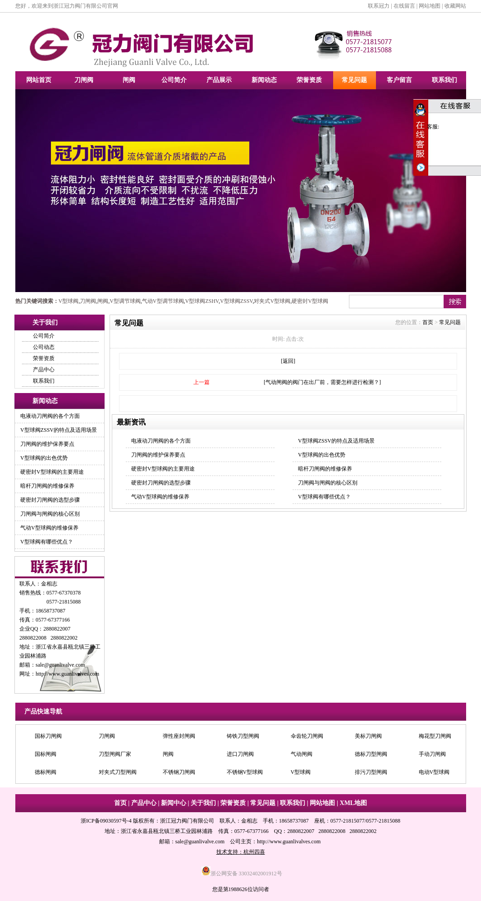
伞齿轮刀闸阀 (307, 736)
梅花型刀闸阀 (435, 736)
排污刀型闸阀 (371, 772)
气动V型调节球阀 (163, 301)
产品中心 (44, 369)
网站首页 (38, 80)
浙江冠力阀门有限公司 (187, 821)
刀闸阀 (83, 80)
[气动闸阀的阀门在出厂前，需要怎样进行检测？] (322, 382)
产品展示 (219, 80)
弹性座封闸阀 (179, 736)
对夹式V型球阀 (272, 301)
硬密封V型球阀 (310, 301)
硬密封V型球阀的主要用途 (52, 472)
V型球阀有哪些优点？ (46, 542)
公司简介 (174, 80)
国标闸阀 (45, 754)
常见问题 (354, 80)
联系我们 (444, 80)
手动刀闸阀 (432, 754)
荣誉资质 (309, 80)
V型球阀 (69, 301)
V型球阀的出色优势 (44, 458)
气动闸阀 (301, 754)
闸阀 (129, 80)
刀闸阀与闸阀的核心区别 (50, 514)
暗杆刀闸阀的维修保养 (47, 486)
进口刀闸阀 (240, 754)
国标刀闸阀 (48, 736)
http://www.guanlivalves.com (67, 674)
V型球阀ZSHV (202, 301)
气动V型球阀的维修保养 (49, 528)
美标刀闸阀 (368, 736)
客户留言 (399, 80)
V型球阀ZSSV (236, 301)
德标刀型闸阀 (371, 754)
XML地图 (353, 803)
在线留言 (404, 6)
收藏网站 (455, 6)
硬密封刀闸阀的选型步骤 (50, 500)
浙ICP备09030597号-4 (106, 821)
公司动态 (44, 347)
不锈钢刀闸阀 (179, 772)
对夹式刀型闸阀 (118, 772)
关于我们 (203, 803)
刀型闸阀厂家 (115, 754)
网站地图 (429, 6)
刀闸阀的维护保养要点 (47, 444)
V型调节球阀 (125, 301)
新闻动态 (264, 80)
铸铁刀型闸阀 (243, 736)
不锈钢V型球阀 (245, 772)
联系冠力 (378, 6)
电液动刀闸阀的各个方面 (50, 416)
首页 (427, 322)
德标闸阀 (45, 772)
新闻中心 (173, 803)
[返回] (288, 361)
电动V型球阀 (434, 772)
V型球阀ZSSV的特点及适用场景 (58, 430)
